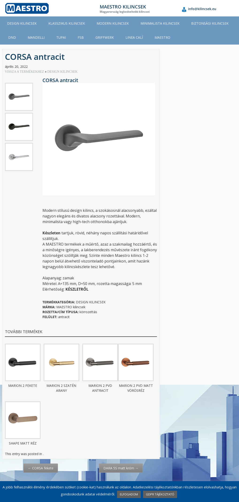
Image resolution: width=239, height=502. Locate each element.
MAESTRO (162, 37)
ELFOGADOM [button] (129, 494)
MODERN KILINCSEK (113, 23)
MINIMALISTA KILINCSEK (159, 23)
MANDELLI (36, 37)
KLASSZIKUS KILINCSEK (66, 23)
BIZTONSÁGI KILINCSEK (209, 23)
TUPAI (61, 37)
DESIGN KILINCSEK (22, 23)
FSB (81, 37)
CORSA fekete (40, 468)
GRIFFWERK (104, 37)
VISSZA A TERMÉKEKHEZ (25, 71)
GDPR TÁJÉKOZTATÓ (160, 494)
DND (12, 37)
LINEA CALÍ (134, 37)
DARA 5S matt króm (120, 468)
